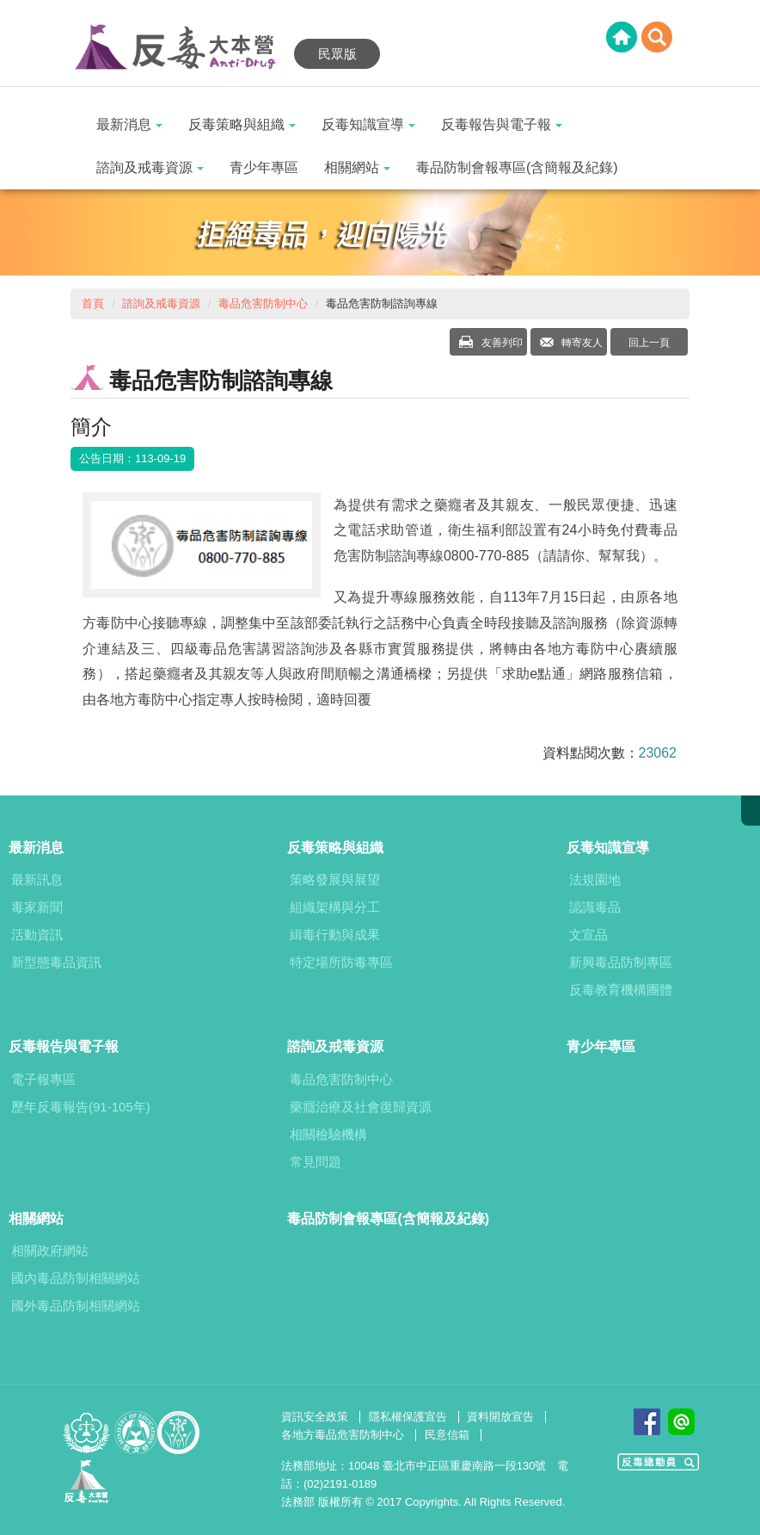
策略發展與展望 (335, 879)
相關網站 (357, 167)
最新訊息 (37, 879)
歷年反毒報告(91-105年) (80, 1106)
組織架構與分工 (335, 907)
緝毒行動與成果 (335, 934)
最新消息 (129, 124)
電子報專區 (43, 1079)
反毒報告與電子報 (501, 124)
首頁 (93, 303)
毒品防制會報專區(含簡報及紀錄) (517, 167)
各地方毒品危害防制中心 (342, 1434)
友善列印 (500, 343)
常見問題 (315, 1161)
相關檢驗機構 (328, 1134)
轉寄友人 (581, 343)
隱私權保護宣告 (408, 1416)
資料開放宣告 (500, 1416)
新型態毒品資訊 (56, 962)
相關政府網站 (50, 1250)
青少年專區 (264, 167)
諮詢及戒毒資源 (150, 167)
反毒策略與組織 (242, 124)
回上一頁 (649, 343)
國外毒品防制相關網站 (75, 1305)
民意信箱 (447, 1434)
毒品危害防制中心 (263, 303)
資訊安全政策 (314, 1416)
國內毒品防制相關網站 (75, 1278)
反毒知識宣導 (368, 124)
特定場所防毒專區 (341, 962)
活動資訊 (37, 934)
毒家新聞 (37, 907)
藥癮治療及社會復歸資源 (361, 1106)
